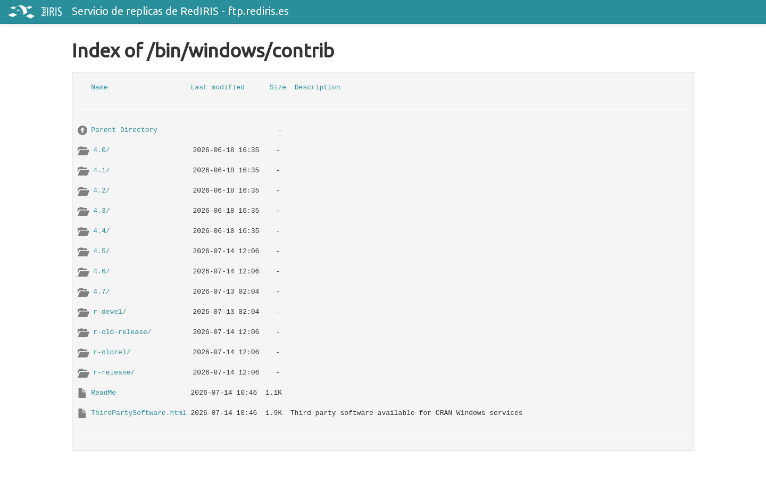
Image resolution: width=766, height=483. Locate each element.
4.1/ (101, 170)
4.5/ (101, 251)
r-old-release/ (122, 332)
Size (278, 87)
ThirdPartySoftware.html (138, 413)
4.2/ (101, 191)
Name (99, 87)
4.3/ (101, 211)
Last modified (218, 87)
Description (317, 87)
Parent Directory (124, 130)
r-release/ (114, 373)
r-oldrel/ (111, 352)
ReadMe (103, 393)
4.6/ (101, 272)
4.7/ (101, 292)
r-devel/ (109, 312)
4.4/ (101, 231)
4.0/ (101, 150)
